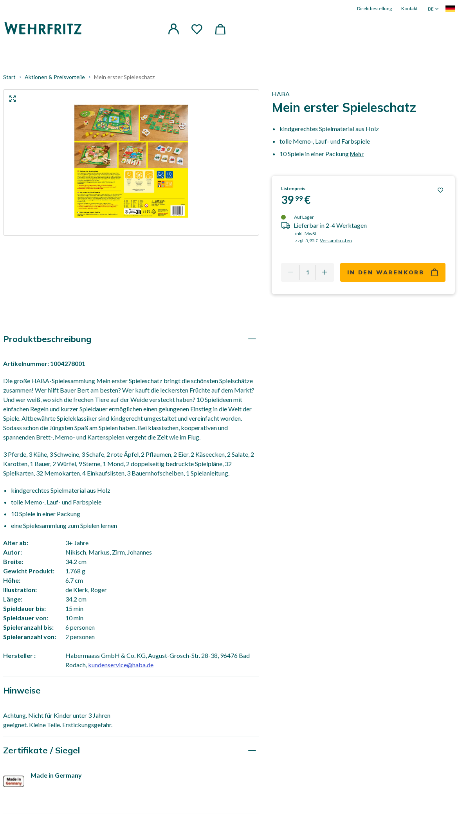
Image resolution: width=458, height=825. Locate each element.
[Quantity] (307, 272)
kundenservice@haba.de (120, 665)
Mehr (357, 154)
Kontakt (409, 8)
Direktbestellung (374, 8)
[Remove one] (290, 272)
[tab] (131, 339)
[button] (173, 28)
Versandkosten (336, 240)
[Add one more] (324, 272)
